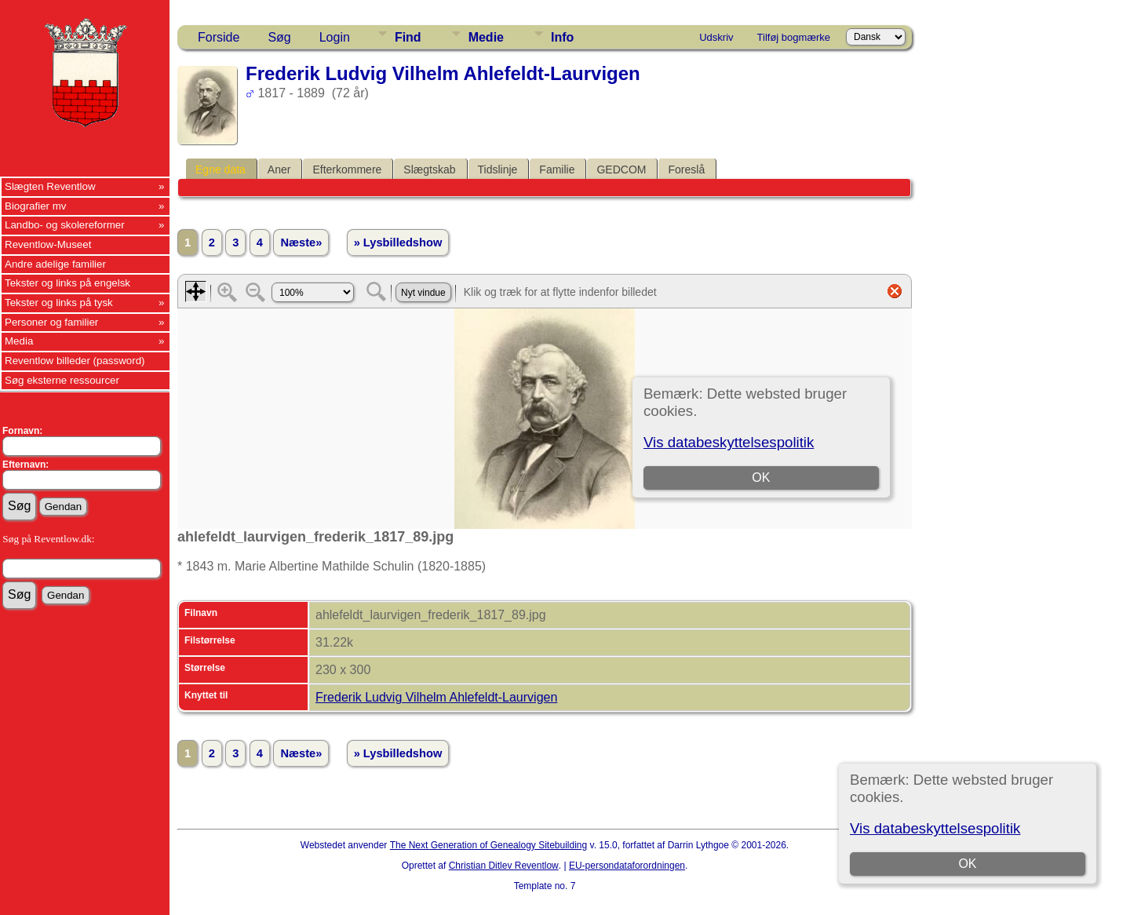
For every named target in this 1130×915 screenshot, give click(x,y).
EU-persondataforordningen (627, 865)
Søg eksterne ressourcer (62, 380)
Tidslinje (498, 169)
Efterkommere (346, 169)
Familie (556, 169)
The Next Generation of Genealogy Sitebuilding (489, 845)
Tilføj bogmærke (793, 37)
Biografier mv (36, 206)
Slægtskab (429, 169)
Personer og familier (51, 322)
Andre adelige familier (55, 264)
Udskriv (716, 37)
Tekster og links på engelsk (67, 283)
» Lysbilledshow (398, 242)
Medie (486, 37)
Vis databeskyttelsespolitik (935, 828)
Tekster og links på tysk (59, 302)
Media (19, 341)
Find (408, 37)
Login (334, 37)
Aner (279, 169)
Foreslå (686, 169)
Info (562, 37)
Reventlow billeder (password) (75, 360)
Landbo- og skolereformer (65, 225)
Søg (279, 37)
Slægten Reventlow (50, 186)
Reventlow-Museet (48, 244)
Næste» (301, 242)
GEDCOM (621, 169)
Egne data (220, 169)
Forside (218, 37)
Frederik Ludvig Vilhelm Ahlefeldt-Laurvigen (436, 697)
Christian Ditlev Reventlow (504, 865)
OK (967, 863)
